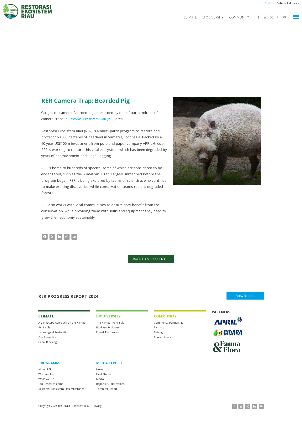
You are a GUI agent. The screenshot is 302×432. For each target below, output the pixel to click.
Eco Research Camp (50, 384)
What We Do (46, 379)
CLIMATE (46, 316)
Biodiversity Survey (108, 327)
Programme (49, 363)
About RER (45, 369)
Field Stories (103, 374)
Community (239, 17)
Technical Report (106, 389)
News (99, 369)
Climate (190, 17)
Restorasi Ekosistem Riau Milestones (61, 389)
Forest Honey (162, 337)
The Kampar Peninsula (110, 322)
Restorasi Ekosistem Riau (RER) (94, 118)
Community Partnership (168, 322)
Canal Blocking (47, 342)
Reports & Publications (110, 384)
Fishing (158, 332)
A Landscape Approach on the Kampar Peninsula (62, 325)
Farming (159, 327)
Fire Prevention (47, 337)
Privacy (97, 406)
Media (100, 379)
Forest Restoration (108, 332)
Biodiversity (213, 17)
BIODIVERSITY (108, 316)
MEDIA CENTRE (109, 363)
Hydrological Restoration (53, 332)
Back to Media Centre (151, 259)
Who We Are (46, 374)
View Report (246, 296)
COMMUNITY (165, 316)
